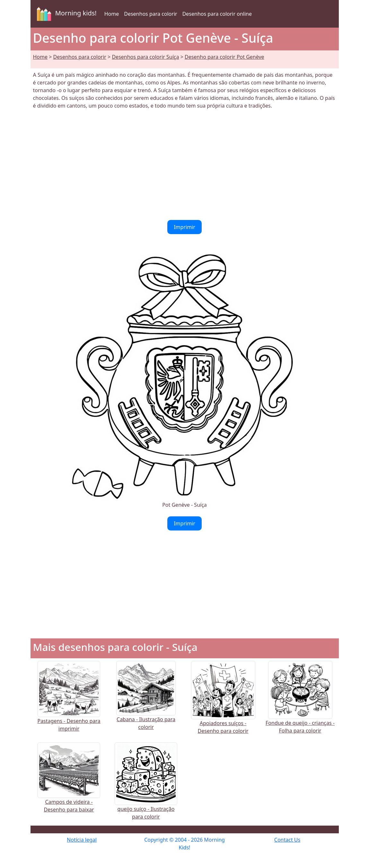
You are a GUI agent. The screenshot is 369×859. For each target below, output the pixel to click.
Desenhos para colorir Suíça (145, 56)
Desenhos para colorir (150, 13)
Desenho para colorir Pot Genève (224, 56)
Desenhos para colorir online (217, 13)
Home (111, 13)
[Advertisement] (184, 165)
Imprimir (184, 227)
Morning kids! (65, 13)
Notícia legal (82, 839)
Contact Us (287, 839)
